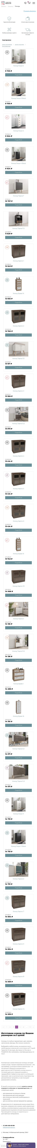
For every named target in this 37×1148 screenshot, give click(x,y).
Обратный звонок (9, 1127)
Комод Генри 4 (18, 131)
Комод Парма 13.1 (18, 358)
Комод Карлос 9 (18, 944)
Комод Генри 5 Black (18, 98)
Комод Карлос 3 (18, 391)
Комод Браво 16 (18, 716)
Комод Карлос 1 (18, 261)
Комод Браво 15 (18, 553)
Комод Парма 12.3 (18, 781)
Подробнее (18, 75)
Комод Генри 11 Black (18, 846)
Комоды (10, 6)
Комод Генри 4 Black (18, 163)
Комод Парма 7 (18, 196)
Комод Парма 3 (18, 619)
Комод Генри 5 (18, 66)
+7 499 (9, 1125)
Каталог (3, 6)
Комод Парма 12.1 (18, 749)
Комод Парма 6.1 (18, 879)
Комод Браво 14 (18, 293)
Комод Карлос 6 (18, 521)
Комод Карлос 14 (18, 1009)
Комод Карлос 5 (18, 488)
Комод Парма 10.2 (18, 651)
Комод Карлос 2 (18, 326)
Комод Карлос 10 (18, 586)
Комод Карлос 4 (18, 456)
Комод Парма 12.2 (18, 423)
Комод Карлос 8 (18, 976)
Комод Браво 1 (18, 684)
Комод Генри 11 (18, 814)
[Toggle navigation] (34, 3)
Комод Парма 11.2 (18, 228)
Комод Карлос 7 (18, 911)
